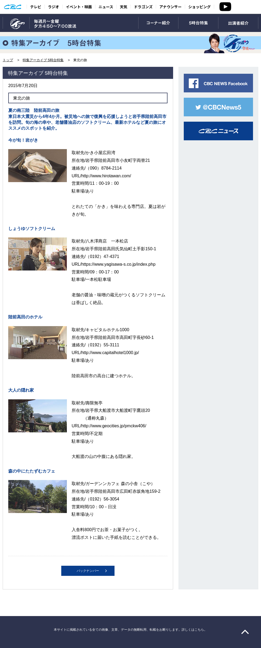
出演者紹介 (238, 23)
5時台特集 (198, 23)
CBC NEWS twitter (218, 107)
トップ (8, 60)
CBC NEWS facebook (218, 83)
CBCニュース (218, 131)
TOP (16, 23)
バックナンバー (88, 570)
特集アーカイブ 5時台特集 (43, 60)
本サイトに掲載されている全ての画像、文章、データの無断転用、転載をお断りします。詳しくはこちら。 (130, 629)
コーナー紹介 (158, 23)
